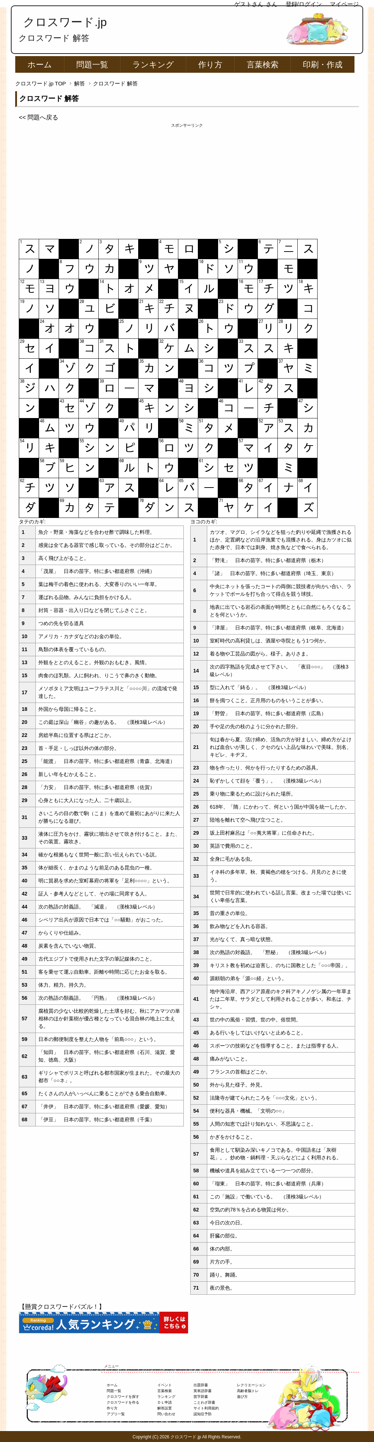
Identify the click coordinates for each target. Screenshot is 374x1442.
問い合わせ (166, 1414)
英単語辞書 (203, 1391)
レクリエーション (251, 1385)
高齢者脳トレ (248, 1391)
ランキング (153, 64)
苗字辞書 (201, 1397)
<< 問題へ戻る (38, 117)
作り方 (210, 64)
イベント (164, 1385)
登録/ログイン (304, 4)
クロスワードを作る (123, 1402)
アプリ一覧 (116, 1414)
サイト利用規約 (206, 1408)
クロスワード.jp (65, 22)
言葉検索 (263, 64)
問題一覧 (92, 64)
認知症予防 (203, 1414)
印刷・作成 (323, 64)
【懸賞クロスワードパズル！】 (62, 1306)
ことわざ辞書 (204, 1402)
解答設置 (164, 1408)
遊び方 (242, 1397)
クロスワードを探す (123, 1397)
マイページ (344, 4)
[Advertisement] (187, 179)
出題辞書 (201, 1385)
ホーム (39, 64)
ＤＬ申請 (164, 1402)
